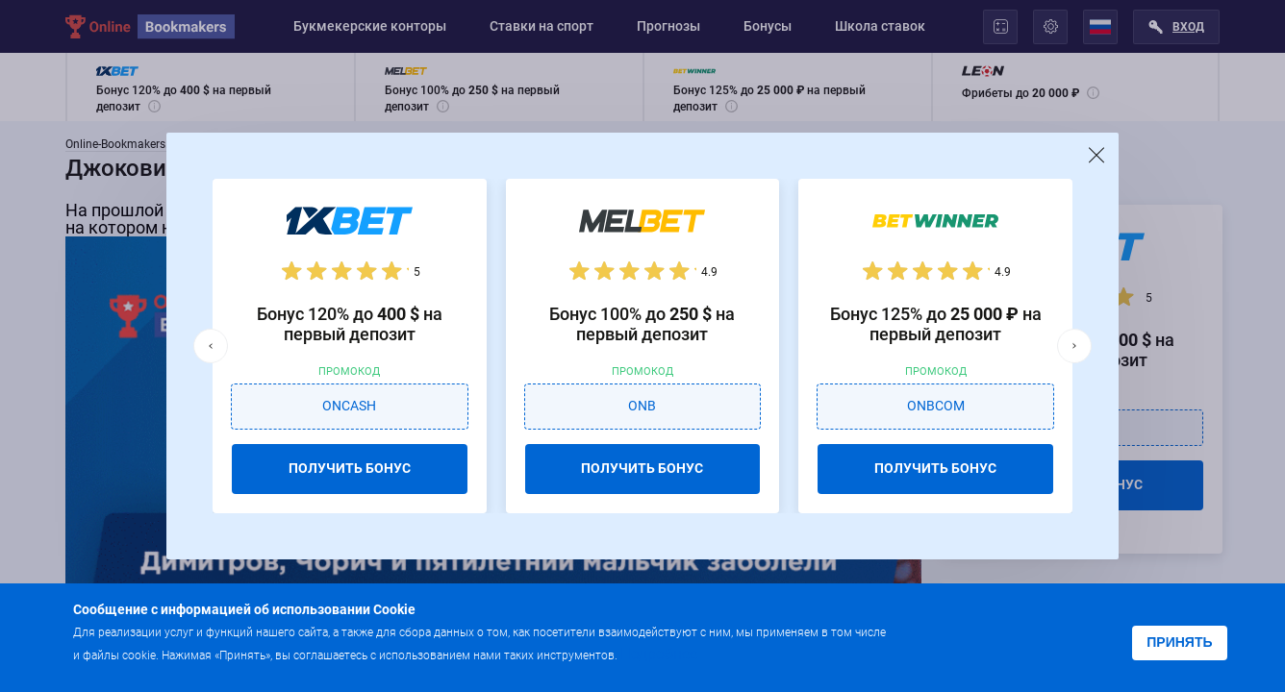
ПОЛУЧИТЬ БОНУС (350, 468)
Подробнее (658, 654)
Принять (1179, 642)
